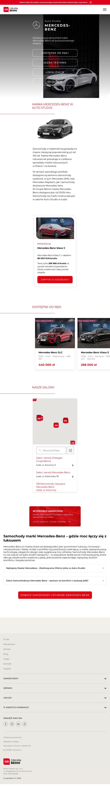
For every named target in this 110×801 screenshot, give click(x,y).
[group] (55, 344)
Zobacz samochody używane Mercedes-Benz (55, 595)
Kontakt (7, 663)
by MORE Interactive (12, 750)
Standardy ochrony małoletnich (17, 746)
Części (6, 659)
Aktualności (9, 644)
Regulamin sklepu (11, 741)
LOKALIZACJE (55, 72)
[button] (56, 425)
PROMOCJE (55, 82)
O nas (6, 639)
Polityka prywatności (12, 737)
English (7, 668)
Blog (5, 654)
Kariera (6, 649)
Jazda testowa (55, 62)
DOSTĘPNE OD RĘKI (55, 53)
